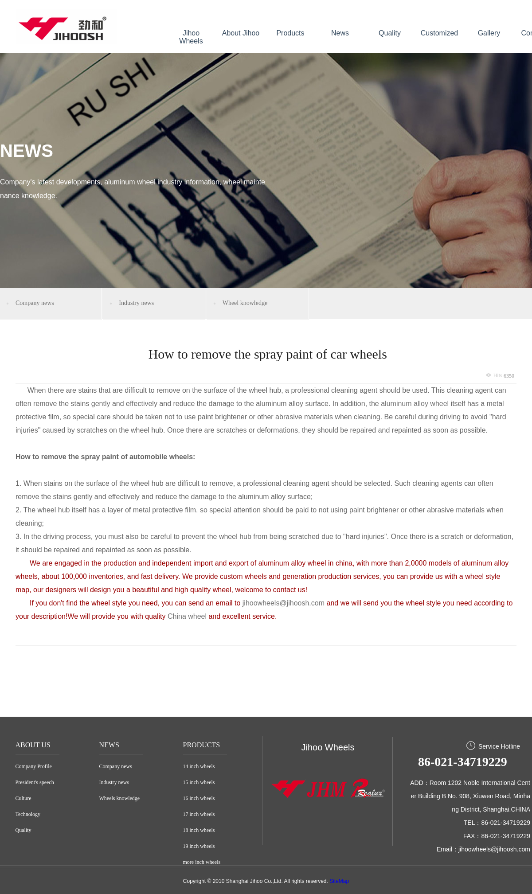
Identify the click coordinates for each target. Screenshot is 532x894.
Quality (390, 33)
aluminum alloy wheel (415, 403)
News (340, 33)
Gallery (489, 33)
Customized (439, 33)
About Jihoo (241, 33)
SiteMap (339, 881)
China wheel (188, 616)
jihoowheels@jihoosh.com (284, 603)
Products (290, 33)
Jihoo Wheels (191, 37)
